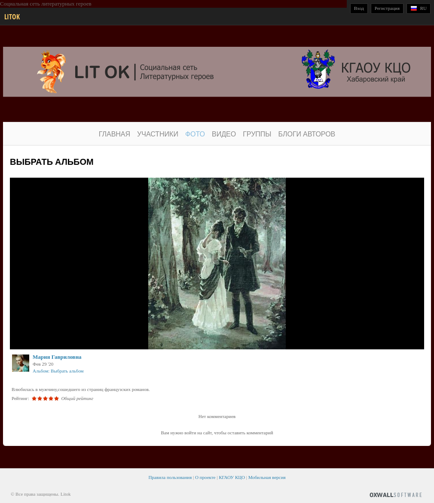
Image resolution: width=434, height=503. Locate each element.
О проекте (205, 477)
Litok (12, 16)
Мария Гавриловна (57, 357)
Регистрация (387, 8)
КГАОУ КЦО (232, 477)
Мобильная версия (267, 477)
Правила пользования (170, 477)
